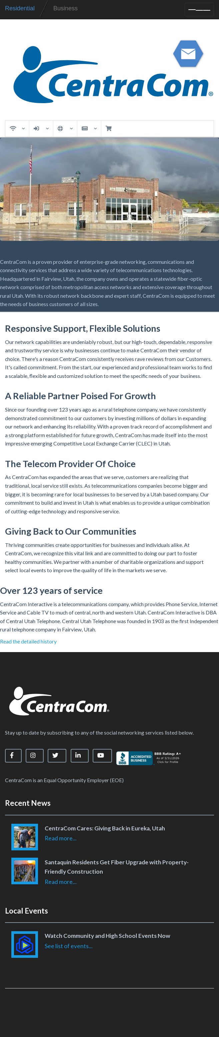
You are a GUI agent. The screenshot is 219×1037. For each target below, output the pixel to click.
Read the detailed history (28, 641)
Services (17, 128)
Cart (108, 128)
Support (65, 128)
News (89, 128)
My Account (41, 128)
